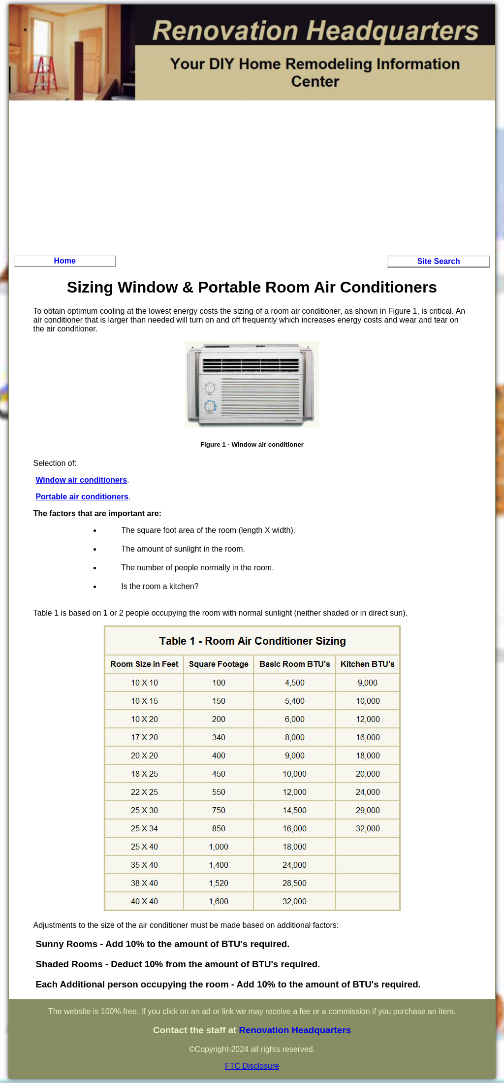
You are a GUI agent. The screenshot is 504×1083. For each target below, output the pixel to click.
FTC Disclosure (252, 1066)
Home (65, 261)
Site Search (438, 261)
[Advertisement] (252, 176)
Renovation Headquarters (295, 1030)
